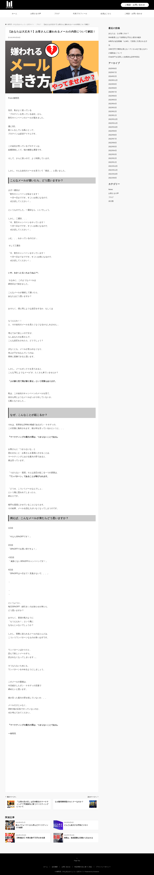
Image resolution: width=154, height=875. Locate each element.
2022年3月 (112, 154)
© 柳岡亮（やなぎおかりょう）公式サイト (69, 871)
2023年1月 (112, 115)
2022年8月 (112, 135)
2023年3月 (112, 107)
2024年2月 (112, 76)
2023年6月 (112, 96)
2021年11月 (113, 170)
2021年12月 (113, 166)
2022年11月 (113, 123)
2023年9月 (112, 84)
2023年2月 (112, 111)
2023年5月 (112, 100)
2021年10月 (113, 174)
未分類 (111, 201)
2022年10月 (113, 127)
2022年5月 (112, 147)
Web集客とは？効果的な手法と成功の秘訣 (124, 37)
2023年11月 (113, 80)
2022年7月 (112, 139)
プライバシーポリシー (103, 867)
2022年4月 (112, 150)
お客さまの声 (113, 193)
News (110, 189)
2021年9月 (112, 178)
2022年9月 (112, 131)
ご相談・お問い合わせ (135, 5)
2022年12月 (113, 119)
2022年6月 (112, 143)
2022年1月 (112, 162)
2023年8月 (112, 88)
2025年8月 (112, 68)
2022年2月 (112, 158)
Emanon (96, 871)
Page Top (77, 859)
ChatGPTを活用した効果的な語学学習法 (124, 57)
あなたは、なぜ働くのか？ (118, 33)
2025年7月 (112, 72)
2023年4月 (112, 104)
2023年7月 (112, 92)
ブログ (111, 197)
